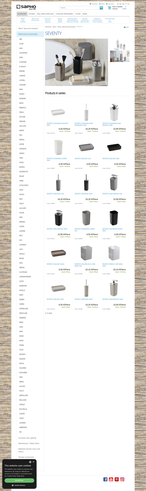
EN (126, 3)
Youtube (111, 479)
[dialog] (19, 474)
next (50, 313)
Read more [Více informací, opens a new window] (20, 476)
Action (78, 14)
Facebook (105, 479)
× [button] (33, 462)
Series (54, 26)
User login (111, 3)
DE (123, 3)
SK (120, 3)
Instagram (122, 479)
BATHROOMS (22, 14)
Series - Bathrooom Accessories (66, 26)
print (127, 27)
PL (128, 3)
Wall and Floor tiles (45, 14)
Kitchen (32, 14)
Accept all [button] (19, 480)
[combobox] (30, 462)
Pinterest (117, 479)
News (85, 14)
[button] (19, 485)
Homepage (94, 3)
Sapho (103, 3)
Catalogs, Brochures (64, 14)
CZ (118, 3)
